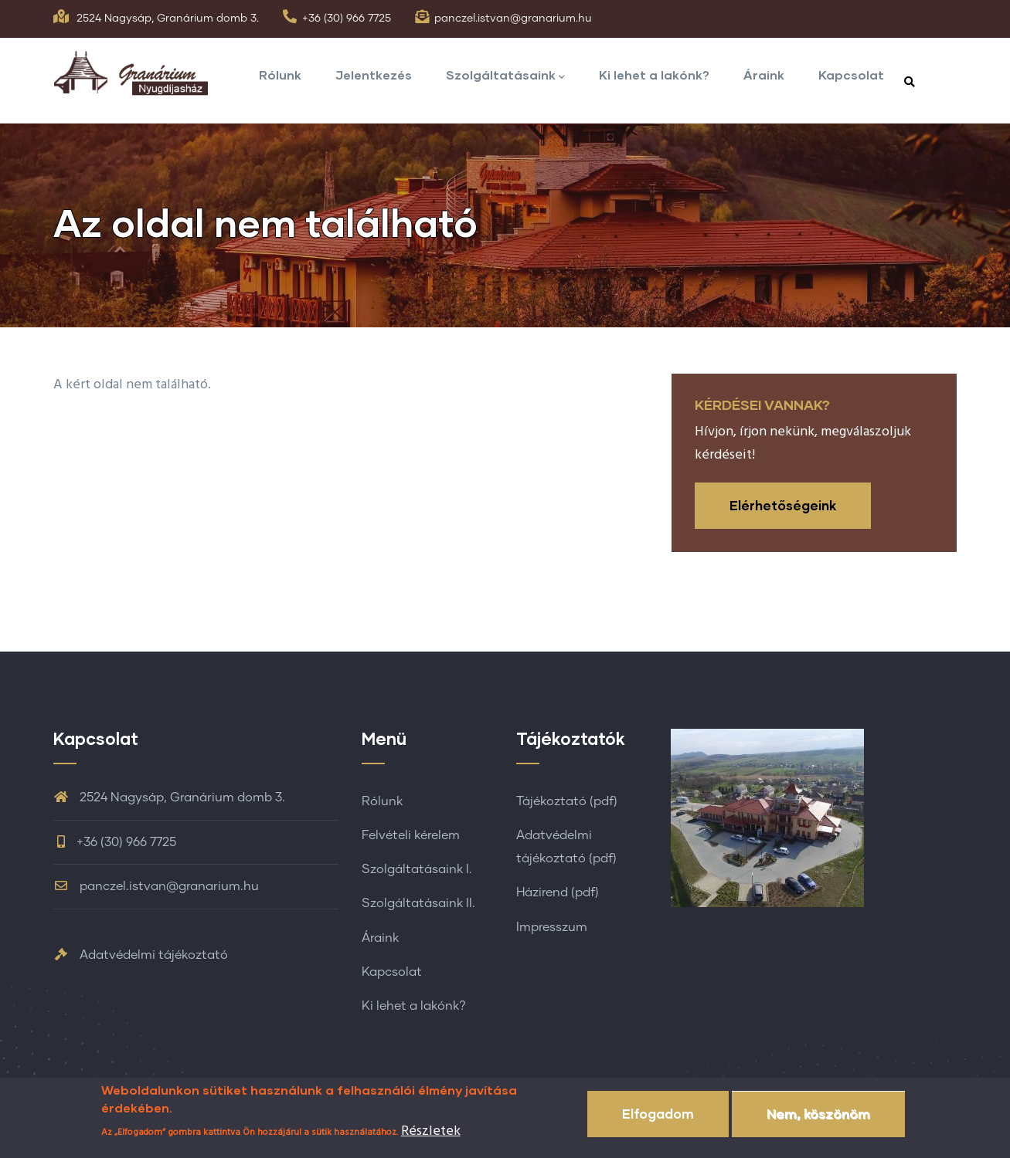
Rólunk (280, 74)
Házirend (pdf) (557, 892)
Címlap (802, 309)
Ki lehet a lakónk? (654, 74)
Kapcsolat (851, 74)
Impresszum (551, 927)
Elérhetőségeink (782, 505)
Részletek (431, 1144)
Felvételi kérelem (411, 835)
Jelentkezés (373, 74)
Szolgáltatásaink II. (418, 903)
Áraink (763, 74)
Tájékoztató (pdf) (566, 801)
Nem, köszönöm (818, 1126)
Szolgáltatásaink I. (417, 869)
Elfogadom (658, 1126)
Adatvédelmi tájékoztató (140, 955)
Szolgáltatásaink (505, 76)
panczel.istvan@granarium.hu (513, 18)
